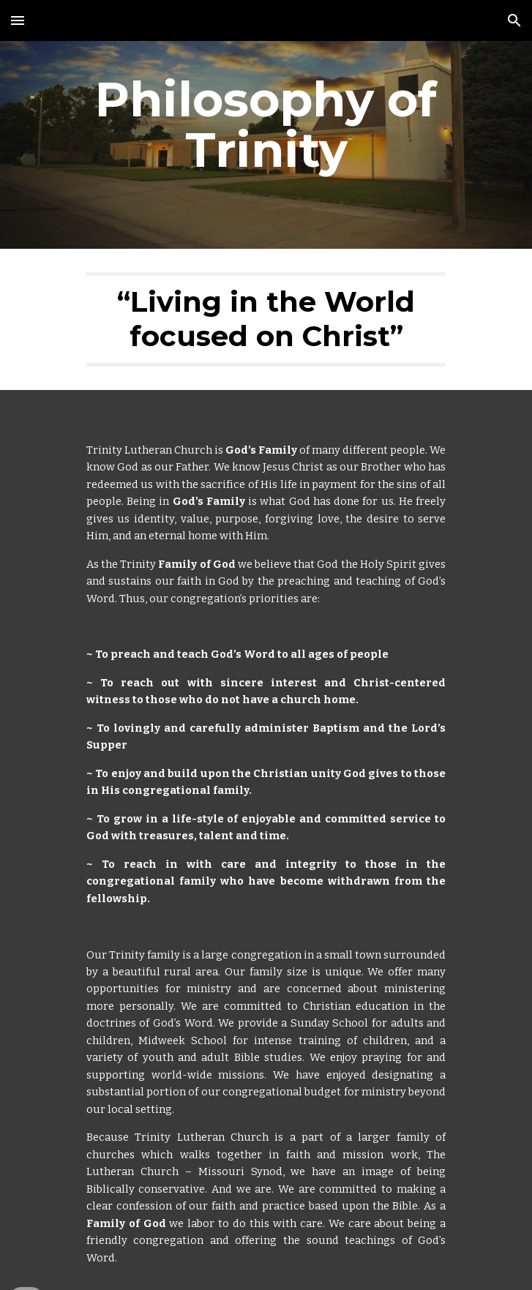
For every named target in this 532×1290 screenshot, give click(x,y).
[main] (266, 124)
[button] (17, 20)
